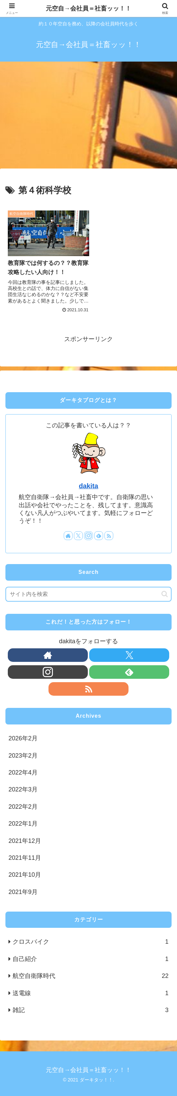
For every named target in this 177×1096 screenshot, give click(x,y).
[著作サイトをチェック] (68, 533)
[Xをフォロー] (78, 533)
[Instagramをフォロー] (88, 533)
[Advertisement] (88, 117)
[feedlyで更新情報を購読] (98, 533)
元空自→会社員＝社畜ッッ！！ (88, 8)
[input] (88, 591)
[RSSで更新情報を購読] (108, 533)
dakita (88, 483)
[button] (165, 591)
